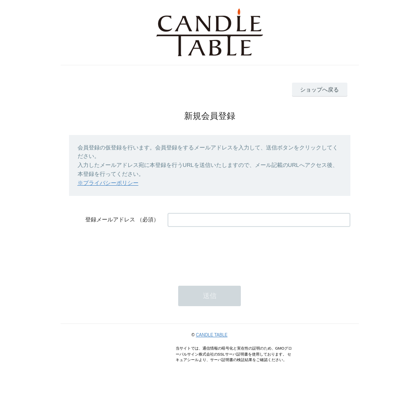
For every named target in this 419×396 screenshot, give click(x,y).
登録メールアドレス (110, 219)
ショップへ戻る (319, 89)
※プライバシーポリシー (108, 183)
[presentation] (232, 252)
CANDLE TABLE (212, 335)
